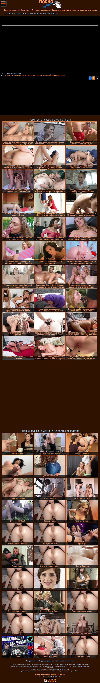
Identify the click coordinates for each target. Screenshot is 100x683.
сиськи (17, 75)
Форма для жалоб (58, 674)
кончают (23, 75)
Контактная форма (42, 674)
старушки (9, 75)
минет (30, 75)
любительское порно (56, 75)
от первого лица (40, 75)
